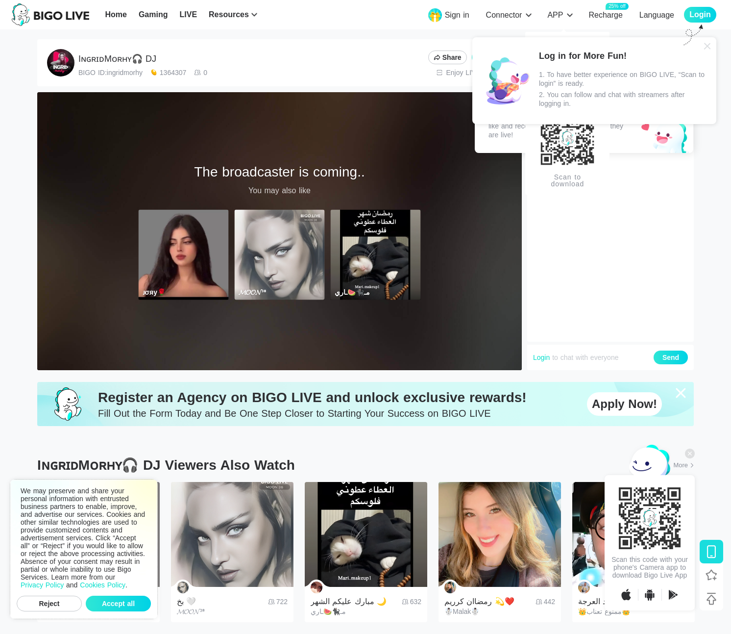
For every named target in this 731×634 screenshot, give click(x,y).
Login (541, 357)
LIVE (188, 14)
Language (656, 15)
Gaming (153, 14)
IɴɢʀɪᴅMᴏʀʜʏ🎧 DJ (117, 59)
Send (670, 357)
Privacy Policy (42, 585)
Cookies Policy (102, 585)
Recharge (605, 14)
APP (555, 15)
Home (115, 14)
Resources (229, 14)
